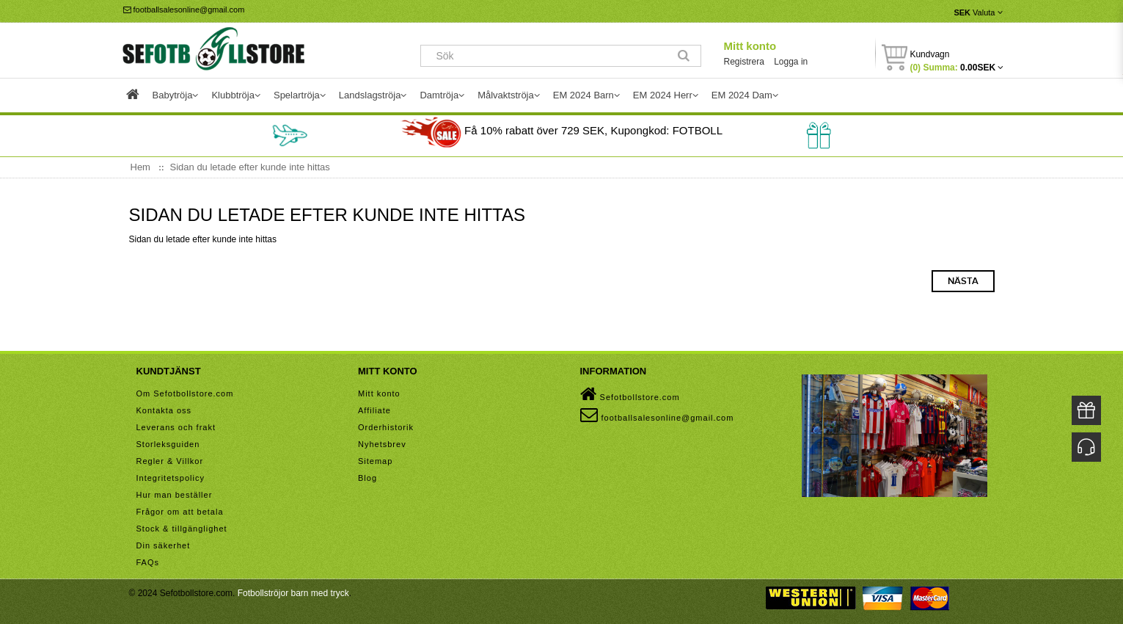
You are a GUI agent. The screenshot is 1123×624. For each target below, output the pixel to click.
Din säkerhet (163, 545)
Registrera (743, 62)
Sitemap (375, 461)
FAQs (148, 562)
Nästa (963, 281)
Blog (367, 478)
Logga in (791, 62)
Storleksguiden (168, 444)
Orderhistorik (386, 427)
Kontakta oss (164, 410)
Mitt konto (749, 46)
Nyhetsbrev (382, 444)
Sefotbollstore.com (630, 394)
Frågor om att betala (180, 511)
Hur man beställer (174, 494)
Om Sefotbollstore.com (185, 393)
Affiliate (374, 410)
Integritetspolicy (170, 478)
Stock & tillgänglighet (181, 528)
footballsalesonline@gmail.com (184, 9)
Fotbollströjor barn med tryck (293, 593)
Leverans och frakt (176, 427)
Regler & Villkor (170, 461)
